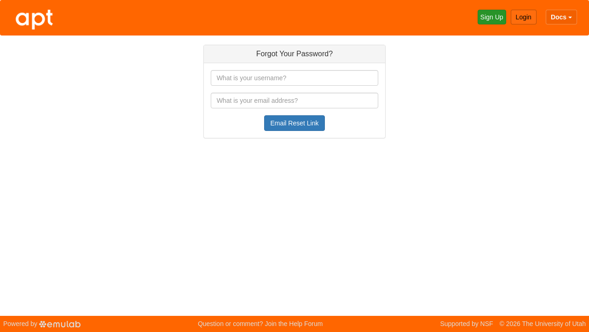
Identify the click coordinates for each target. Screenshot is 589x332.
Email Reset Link (294, 123)
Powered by (42, 323)
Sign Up (491, 17)
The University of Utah (554, 323)
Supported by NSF (466, 323)
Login (523, 17)
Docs (561, 17)
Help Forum (306, 323)
